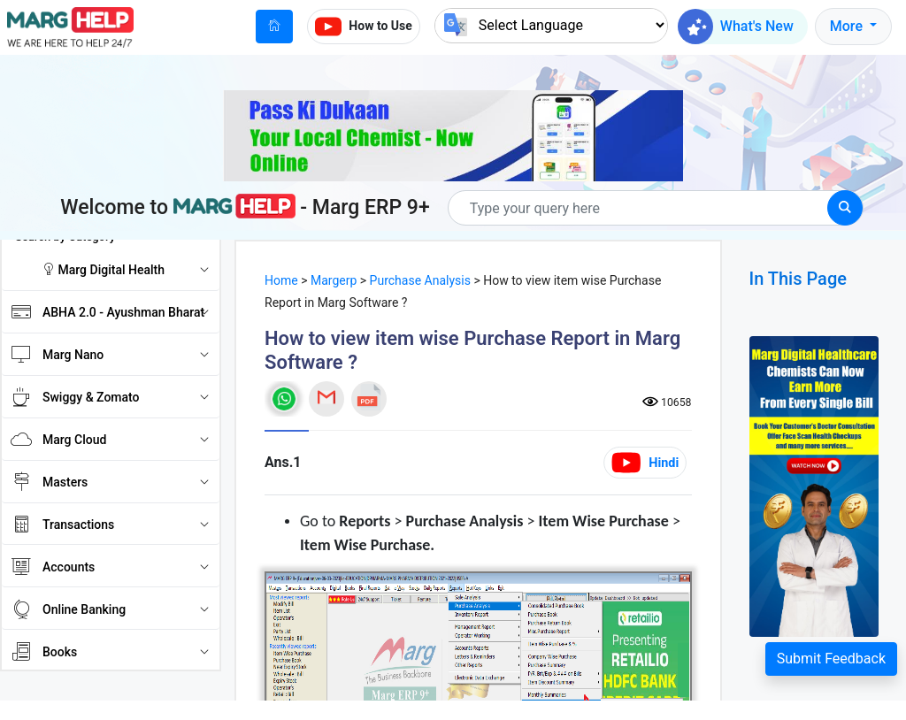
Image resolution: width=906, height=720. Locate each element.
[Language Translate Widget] (551, 25)
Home (281, 280)
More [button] (848, 26)
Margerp (334, 280)
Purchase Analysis (420, 280)
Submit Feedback (831, 658)
